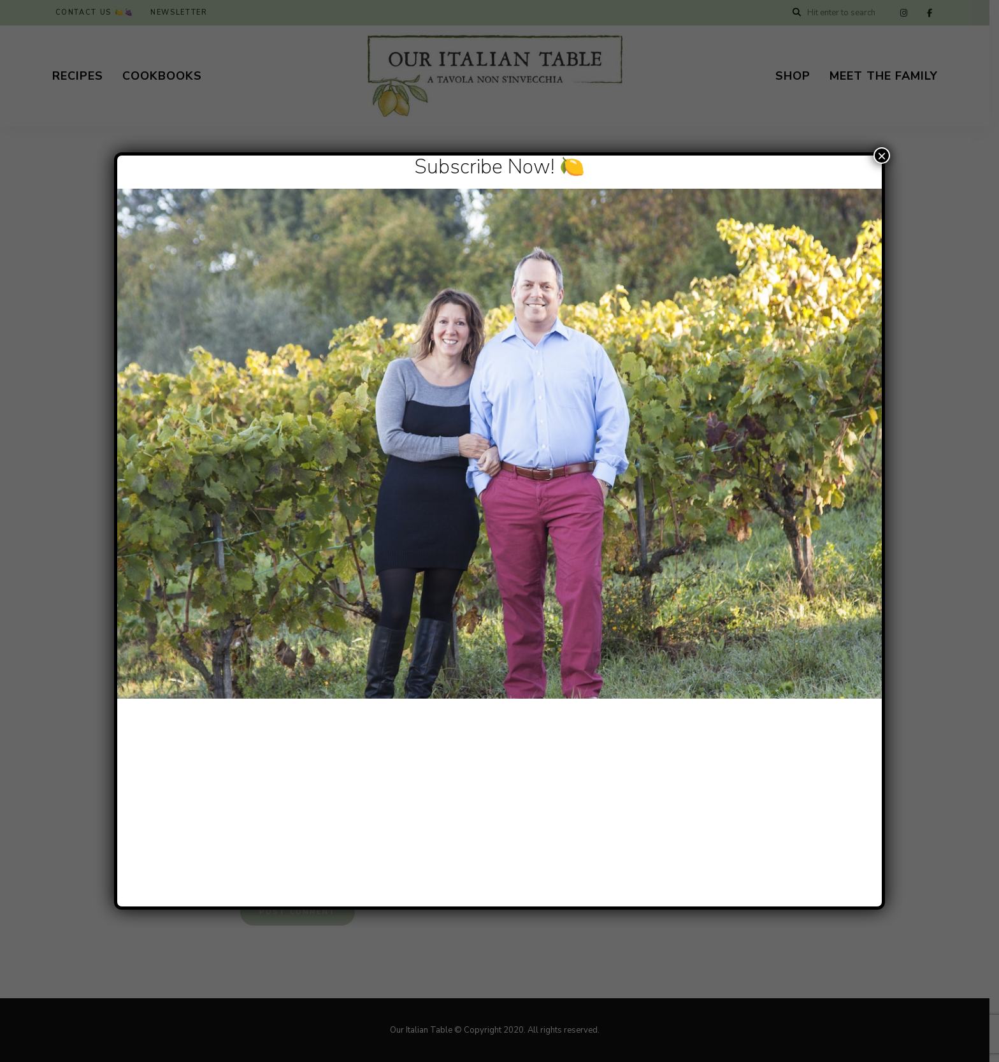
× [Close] (881, 155)
